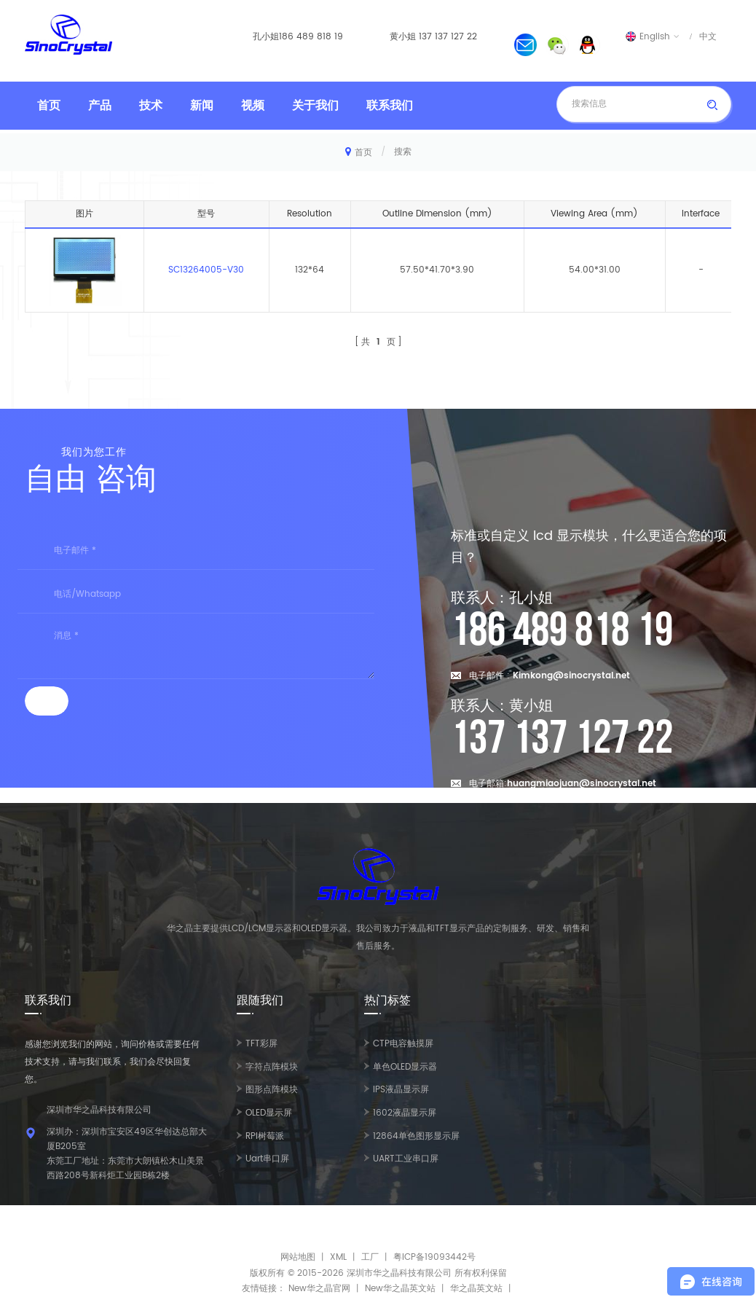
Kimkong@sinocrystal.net (571, 676)
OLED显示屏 (268, 1113)
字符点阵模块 (271, 1067)
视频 (252, 105)
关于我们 (315, 105)
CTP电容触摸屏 (403, 1044)
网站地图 (297, 1257)
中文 (708, 36)
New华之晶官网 (319, 1289)
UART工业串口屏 (405, 1159)
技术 (150, 105)
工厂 (370, 1257)
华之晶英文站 (476, 1289)
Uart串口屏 (267, 1159)
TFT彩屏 (261, 1044)
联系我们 (389, 105)
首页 (48, 105)
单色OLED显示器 (405, 1067)
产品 (99, 105)
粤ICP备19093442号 (434, 1257)
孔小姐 (266, 37)
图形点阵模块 (271, 1090)
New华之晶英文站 (400, 1289)
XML (338, 1257)
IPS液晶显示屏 (401, 1090)
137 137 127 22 (448, 37)
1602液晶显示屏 (404, 1113)
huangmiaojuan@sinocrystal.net (581, 784)
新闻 (201, 105)
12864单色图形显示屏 (416, 1136)
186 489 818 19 (311, 37)
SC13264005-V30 (206, 270)
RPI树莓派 (264, 1136)
